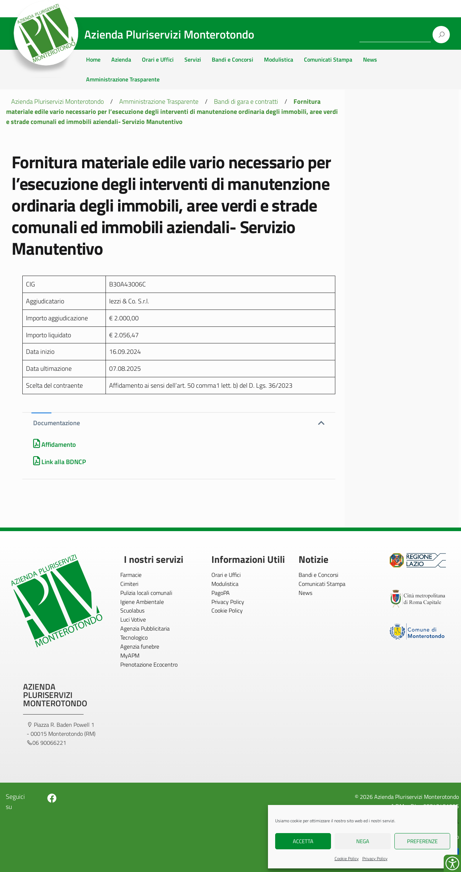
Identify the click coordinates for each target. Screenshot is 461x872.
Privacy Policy (375, 858)
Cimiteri (129, 583)
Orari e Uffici (158, 59)
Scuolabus (132, 610)
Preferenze (422, 841)
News (370, 59)
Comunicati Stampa (328, 59)
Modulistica (278, 59)
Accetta (303, 841)
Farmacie (131, 574)
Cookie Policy (347, 858)
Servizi (192, 59)
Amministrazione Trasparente (123, 79)
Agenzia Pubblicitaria (145, 628)
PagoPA (220, 592)
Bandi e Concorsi (232, 59)
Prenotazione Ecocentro (149, 664)
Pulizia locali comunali (146, 592)
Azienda (121, 59)
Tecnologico (134, 637)
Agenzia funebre (139, 646)
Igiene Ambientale (142, 601)
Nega (362, 841)
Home (93, 59)
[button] (178, 423)
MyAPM (129, 655)
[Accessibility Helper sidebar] (452, 863)
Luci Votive (133, 619)
